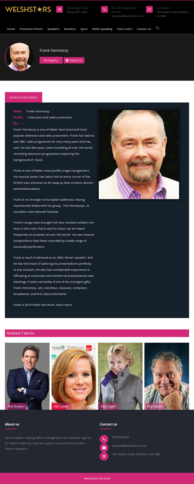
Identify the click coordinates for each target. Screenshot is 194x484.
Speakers (54, 29)
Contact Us (144, 29)
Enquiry (51, 60)
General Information (23, 97)
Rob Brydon (48, 406)
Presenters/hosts (31, 29)
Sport (84, 29)
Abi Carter (94, 406)
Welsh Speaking (102, 29)
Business (70, 29)
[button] (157, 28)
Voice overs (124, 29)
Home (11, 29)
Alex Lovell (140, 406)
